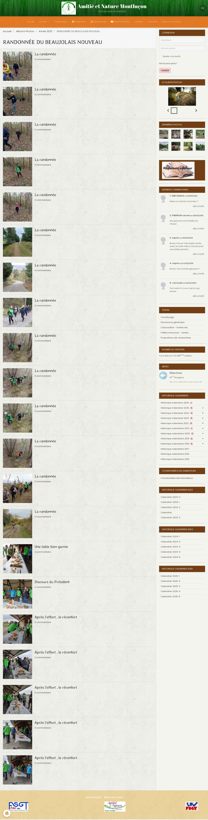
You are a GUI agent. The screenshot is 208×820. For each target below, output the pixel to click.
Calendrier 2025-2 (170, 587)
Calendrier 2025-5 (170, 597)
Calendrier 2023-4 (170, 497)
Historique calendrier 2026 (177, 403)
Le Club (43, 21)
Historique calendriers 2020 (177, 434)
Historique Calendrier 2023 (177, 418)
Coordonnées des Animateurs (177, 478)
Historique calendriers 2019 (177, 439)
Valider (165, 71)
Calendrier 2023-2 (170, 518)
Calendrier (79, 21)
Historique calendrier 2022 (177, 424)
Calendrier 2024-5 (170, 557)
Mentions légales (93, 798)
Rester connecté (169, 57)
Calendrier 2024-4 (171, 552)
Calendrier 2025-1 (170, 576)
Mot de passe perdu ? (168, 64)
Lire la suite (198, 207)
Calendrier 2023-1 (170, 502)
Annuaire (152, 21)
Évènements (98, 21)
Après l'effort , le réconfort (56, 618)
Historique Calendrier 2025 (177, 408)
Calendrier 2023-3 (170, 508)
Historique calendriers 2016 (175, 454)
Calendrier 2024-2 (170, 542)
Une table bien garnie (51, 547)
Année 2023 (45, 32)
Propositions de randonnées (176, 338)
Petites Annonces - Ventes (175, 333)
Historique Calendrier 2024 (177, 413)
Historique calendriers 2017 (175, 449)
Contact (138, 21)
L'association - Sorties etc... (175, 328)
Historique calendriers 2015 (175, 459)
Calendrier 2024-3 (170, 547)
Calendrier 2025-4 (170, 592)
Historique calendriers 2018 (177, 444)
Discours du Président (52, 583)
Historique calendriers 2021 (177, 429)
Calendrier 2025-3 (170, 581)
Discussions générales (173, 323)
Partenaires (61, 21)
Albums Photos (120, 21)
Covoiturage (167, 318)
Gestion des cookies (113, 798)
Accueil (30, 21)
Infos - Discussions (172, 21)
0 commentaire (43, 60)
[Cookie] (7, 813)
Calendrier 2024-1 (170, 537)
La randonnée (45, 55)
